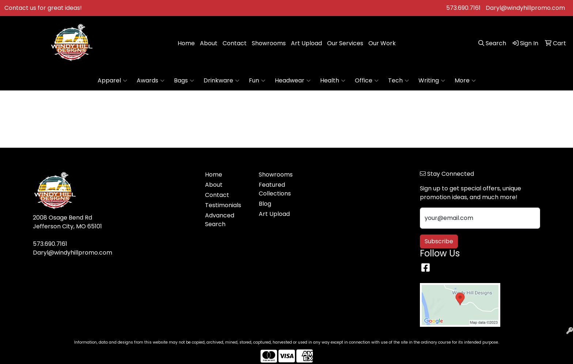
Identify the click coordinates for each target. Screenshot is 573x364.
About (208, 43)
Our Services (345, 43)
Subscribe (439, 241)
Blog (265, 204)
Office (367, 80)
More (465, 80)
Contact (235, 43)
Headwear (293, 80)
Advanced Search (219, 219)
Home (186, 43)
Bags (184, 80)
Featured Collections (275, 189)
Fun (257, 80)
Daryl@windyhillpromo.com (525, 8)
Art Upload (306, 43)
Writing (431, 80)
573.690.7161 (463, 8)
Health (332, 80)
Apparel (112, 80)
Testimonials (223, 205)
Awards (150, 80)
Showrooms (269, 43)
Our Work (382, 43)
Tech (398, 80)
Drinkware (221, 80)
